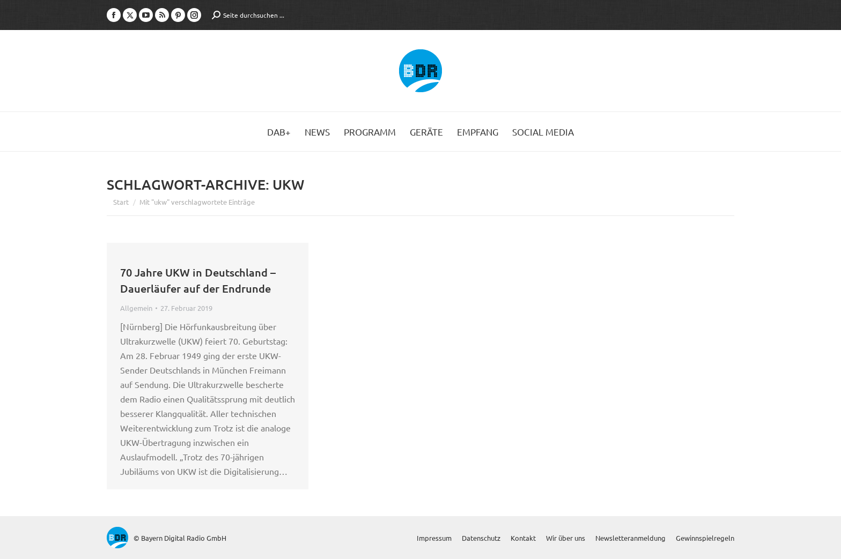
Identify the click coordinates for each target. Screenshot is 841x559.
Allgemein (136, 307)
